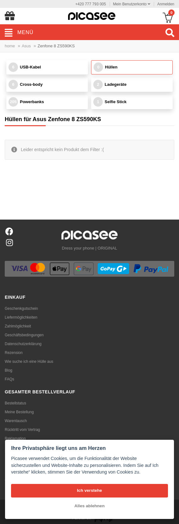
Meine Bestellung (19, 412)
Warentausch (16, 421)
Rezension (14, 352)
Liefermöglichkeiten (21, 317)
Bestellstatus (15, 403)
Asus (26, 46)
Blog (8, 370)
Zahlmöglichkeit (18, 326)
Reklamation (15, 438)
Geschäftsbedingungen (24, 335)
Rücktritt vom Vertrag (22, 429)
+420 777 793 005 (90, 4)
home (10, 46)
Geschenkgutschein (21, 308)
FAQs (9, 379)
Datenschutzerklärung (23, 344)
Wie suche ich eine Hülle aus (29, 361)
